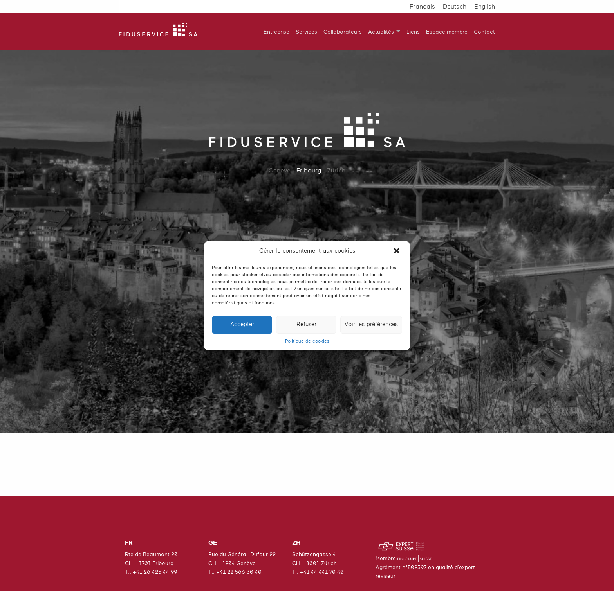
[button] (397, 251)
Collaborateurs (342, 32)
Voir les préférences (371, 324)
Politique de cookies (307, 341)
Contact (484, 32)
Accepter (242, 324)
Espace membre (447, 32)
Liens (413, 32)
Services (306, 32)
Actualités (381, 32)
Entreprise (276, 32)
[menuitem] (273, 31)
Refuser (306, 324)
